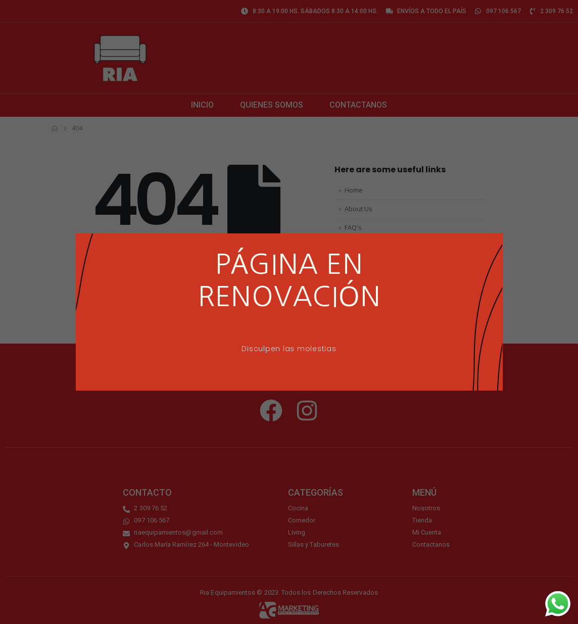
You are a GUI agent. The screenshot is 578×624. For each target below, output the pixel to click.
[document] (289, 312)
